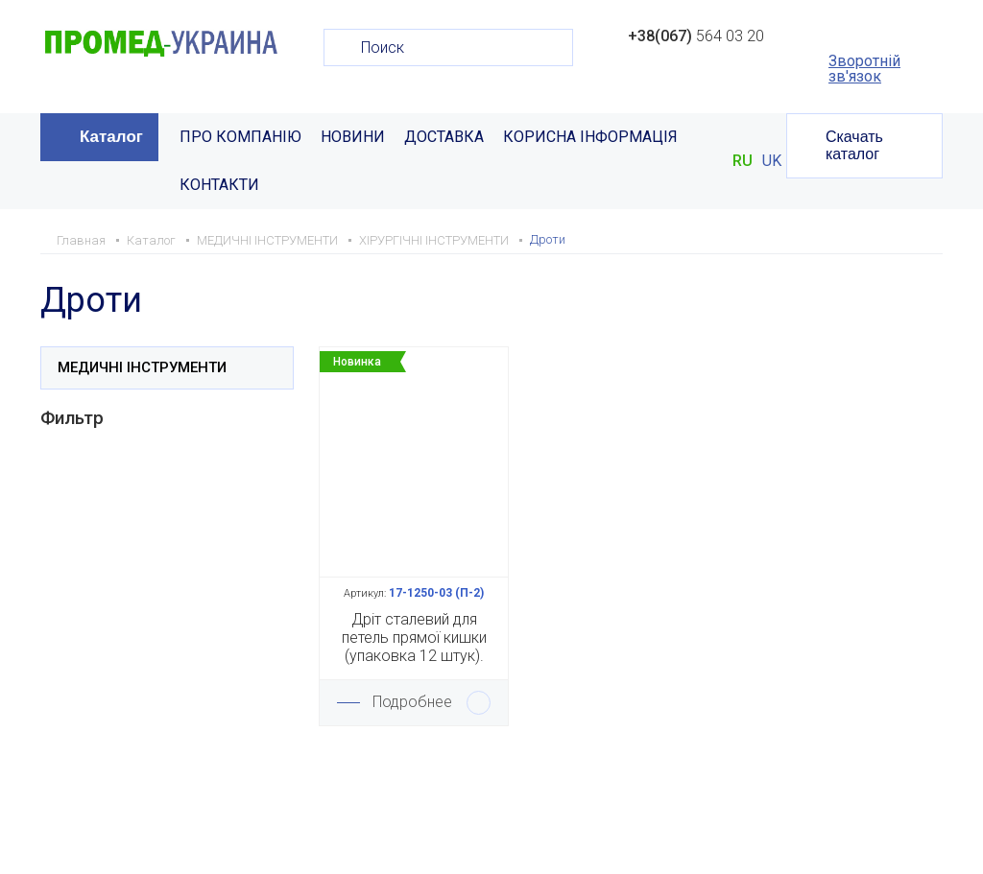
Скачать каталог (854, 145)
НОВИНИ (353, 137)
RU (742, 161)
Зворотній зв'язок (864, 69)
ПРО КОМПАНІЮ (240, 137)
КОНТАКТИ (219, 185)
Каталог (111, 137)
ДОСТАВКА (444, 137)
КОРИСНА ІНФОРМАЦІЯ (590, 137)
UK (771, 161)
